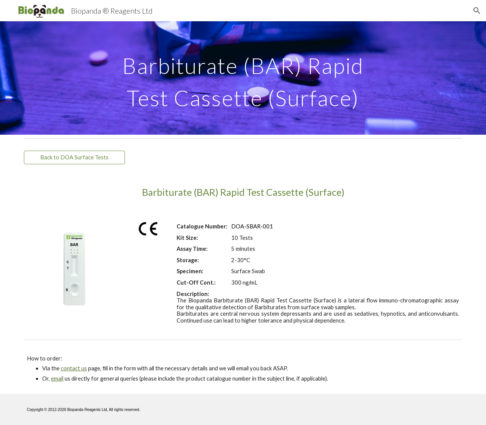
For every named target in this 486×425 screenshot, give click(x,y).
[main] (243, 77)
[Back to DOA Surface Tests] (74, 157)
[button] (477, 11)
